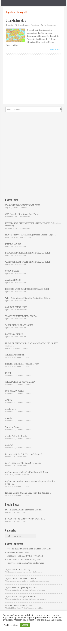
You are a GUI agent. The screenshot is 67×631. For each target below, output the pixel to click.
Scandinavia (24, 25)
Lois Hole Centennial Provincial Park (22, 364)
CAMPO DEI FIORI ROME (32, 556)
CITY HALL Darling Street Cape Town (22, 214)
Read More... (55, 49)
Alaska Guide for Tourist (16, 436)
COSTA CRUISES (12, 271)
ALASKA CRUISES (13, 280)
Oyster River (24, 552)
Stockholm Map (16, 20)
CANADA (9, 445)
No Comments (50, 25)
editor (11, 25)
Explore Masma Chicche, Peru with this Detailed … (28, 493)
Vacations (35, 25)
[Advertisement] (33, 82)
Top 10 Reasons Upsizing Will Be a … (22, 587)
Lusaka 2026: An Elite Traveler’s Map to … (24, 463)
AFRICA (8, 400)
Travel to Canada (13, 427)
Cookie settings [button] (11, 625)
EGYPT (8, 373)
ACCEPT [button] (25, 625)
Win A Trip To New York (33, 563)
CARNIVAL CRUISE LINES (16, 307)
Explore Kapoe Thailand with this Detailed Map (26, 472)
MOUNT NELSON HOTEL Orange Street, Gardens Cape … (30, 235)
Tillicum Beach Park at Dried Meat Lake (33, 549)
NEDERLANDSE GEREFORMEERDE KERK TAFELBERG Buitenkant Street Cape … (33, 224)
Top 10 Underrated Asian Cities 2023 (21, 578)
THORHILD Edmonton (15, 355)
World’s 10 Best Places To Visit (19, 605)
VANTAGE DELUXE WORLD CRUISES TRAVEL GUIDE (27, 262)
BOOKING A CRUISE (14, 334)
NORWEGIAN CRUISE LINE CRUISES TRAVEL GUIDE (27, 253)
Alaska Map (10, 409)
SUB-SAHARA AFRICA (14, 391)
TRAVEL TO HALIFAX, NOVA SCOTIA (21, 316)
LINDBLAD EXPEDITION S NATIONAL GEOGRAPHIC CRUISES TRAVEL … (31, 344)
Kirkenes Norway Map (31, 559)
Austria (8, 418)
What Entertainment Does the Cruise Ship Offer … (28, 298)
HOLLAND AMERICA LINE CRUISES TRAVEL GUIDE (27, 289)
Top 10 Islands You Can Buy (17, 569)
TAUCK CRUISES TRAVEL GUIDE (19, 325)
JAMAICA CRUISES (13, 244)
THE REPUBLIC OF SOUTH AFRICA (20, 382)
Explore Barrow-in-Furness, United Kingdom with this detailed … (30, 482)
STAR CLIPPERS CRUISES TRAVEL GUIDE (22, 205)
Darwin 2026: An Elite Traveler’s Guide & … (25, 454)
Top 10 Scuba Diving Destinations (20, 596)
